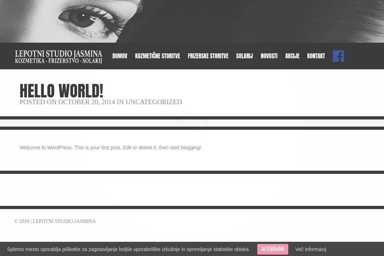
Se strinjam (273, 249)
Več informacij (310, 249)
